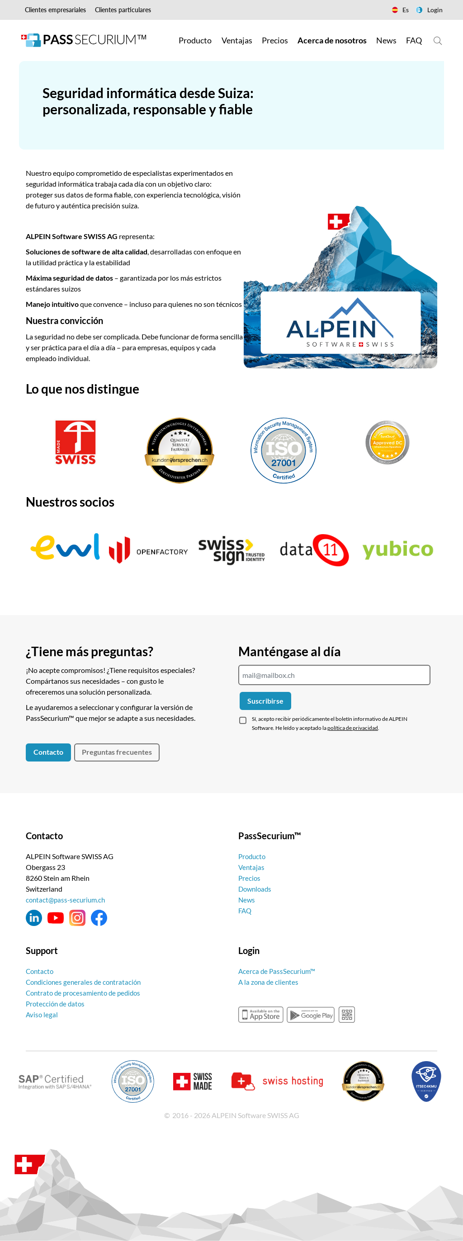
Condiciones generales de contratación (86, 982)
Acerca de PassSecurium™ (278, 971)
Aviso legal (42, 1014)
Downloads (256, 888)
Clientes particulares (123, 10)
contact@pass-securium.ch (67, 899)
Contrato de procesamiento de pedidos (86, 992)
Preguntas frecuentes (117, 751)
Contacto (48, 751)
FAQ (245, 910)
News (247, 899)
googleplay (311, 1015)
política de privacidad (352, 727)
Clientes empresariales (55, 10)
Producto (253, 856)
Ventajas (251, 867)
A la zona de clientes (269, 982)
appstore (260, 1015)
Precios (249, 878)
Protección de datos (57, 1003)
